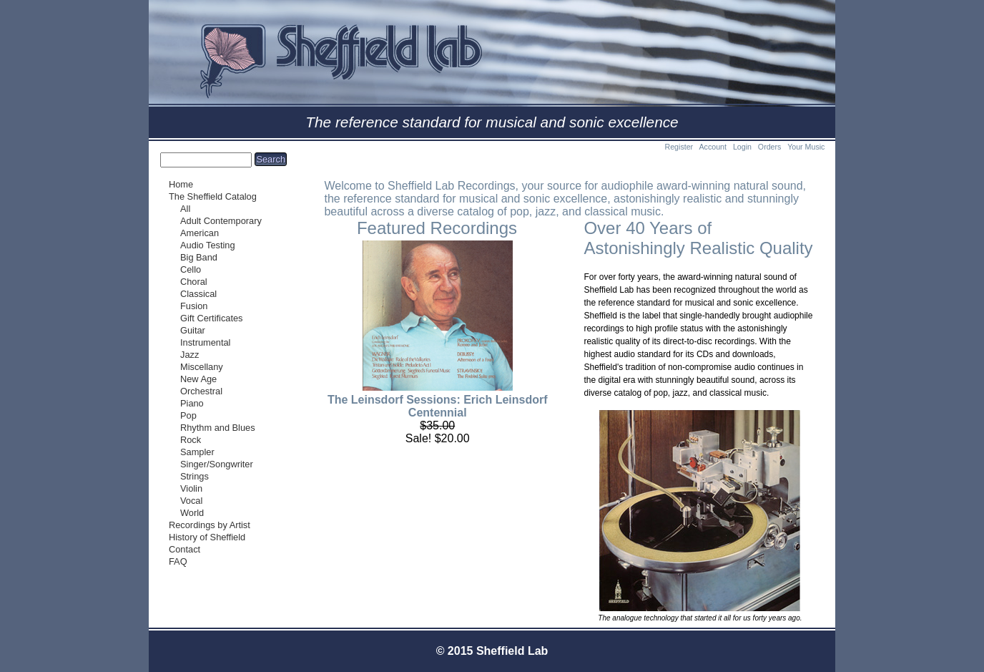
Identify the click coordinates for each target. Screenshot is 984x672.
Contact (184, 549)
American (199, 233)
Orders (770, 146)
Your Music (806, 146)
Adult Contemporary (221, 220)
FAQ (178, 561)
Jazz (189, 354)
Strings (194, 476)
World (192, 512)
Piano (192, 403)
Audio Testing (207, 245)
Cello (190, 269)
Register (678, 146)
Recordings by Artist (209, 525)
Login (742, 146)
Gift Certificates (211, 318)
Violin (191, 488)
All (185, 208)
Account (713, 146)
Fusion (193, 306)
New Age (198, 379)
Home (181, 184)
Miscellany (201, 366)
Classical (198, 293)
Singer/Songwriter (216, 464)
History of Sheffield (207, 537)
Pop (188, 415)
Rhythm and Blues (217, 427)
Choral (193, 281)
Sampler (197, 452)
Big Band (198, 257)
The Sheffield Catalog (213, 196)
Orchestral (201, 391)
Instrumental (205, 342)
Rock (190, 439)
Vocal (191, 500)
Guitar (192, 330)
